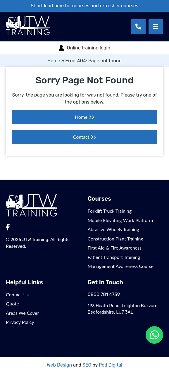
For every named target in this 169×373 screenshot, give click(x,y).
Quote (12, 303)
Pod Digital (110, 365)
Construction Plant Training (115, 238)
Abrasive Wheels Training (113, 229)
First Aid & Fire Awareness (115, 247)
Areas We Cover (22, 313)
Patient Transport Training (114, 257)
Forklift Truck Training (110, 211)
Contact (81, 137)
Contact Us (17, 294)
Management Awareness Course (121, 266)
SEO (86, 365)
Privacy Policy (20, 322)
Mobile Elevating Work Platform (120, 220)
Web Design (59, 365)
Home (53, 60)
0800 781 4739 (104, 294)
